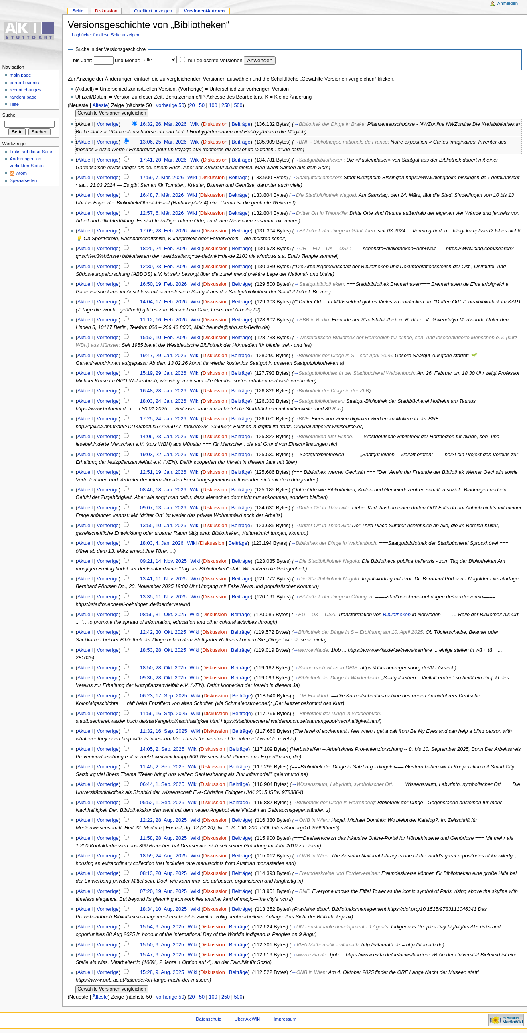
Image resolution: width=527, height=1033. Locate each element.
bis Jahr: (82, 60)
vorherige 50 (170, 105)
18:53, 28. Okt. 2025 (163, 650)
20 (192, 105)
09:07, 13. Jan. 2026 (163, 508)
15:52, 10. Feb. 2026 (163, 337)
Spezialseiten (23, 180)
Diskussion (215, 124)
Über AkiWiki (248, 1019)
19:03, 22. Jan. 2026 (163, 454)
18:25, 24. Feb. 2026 (163, 248)
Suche (9, 115)
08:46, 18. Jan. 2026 (163, 490)
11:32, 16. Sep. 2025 (163, 731)
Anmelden (507, 3)
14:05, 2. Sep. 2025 (162, 749)
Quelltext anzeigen (153, 10)
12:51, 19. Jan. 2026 (163, 472)
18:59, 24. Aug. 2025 (163, 856)
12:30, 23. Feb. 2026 (163, 266)
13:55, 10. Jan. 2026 (163, 525)
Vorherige (107, 124)
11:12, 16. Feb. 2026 (163, 320)
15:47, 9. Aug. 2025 (162, 955)
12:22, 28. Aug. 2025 (163, 820)
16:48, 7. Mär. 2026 (162, 195)
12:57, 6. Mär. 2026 (162, 213)
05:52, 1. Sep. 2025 (162, 802)
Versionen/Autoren (204, 10)
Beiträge (240, 124)
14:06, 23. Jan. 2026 (163, 436)
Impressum (285, 1019)
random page (23, 97)
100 (213, 105)
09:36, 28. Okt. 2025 (163, 678)
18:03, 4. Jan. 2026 (162, 543)
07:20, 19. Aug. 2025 (163, 891)
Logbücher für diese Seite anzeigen (105, 34)
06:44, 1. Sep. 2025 (162, 784)
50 (202, 105)
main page (20, 75)
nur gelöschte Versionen (215, 60)
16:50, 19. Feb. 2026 (163, 284)
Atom (21, 173)
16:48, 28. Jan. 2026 (163, 391)
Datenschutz (208, 1019)
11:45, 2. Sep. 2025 (162, 767)
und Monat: (127, 60)
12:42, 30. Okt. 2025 (163, 632)
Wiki (195, 124)
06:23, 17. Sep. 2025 (163, 696)
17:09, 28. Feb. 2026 (163, 231)
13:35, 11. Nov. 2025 (163, 597)
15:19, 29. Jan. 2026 (163, 373)
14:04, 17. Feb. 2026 (163, 302)
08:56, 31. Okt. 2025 (163, 614)
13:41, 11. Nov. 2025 (163, 579)
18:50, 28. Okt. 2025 (163, 668)
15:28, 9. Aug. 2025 (162, 972)
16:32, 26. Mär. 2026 (163, 124)
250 (225, 105)
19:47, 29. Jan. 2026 (163, 355)
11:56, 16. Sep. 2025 (163, 713)
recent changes (25, 89)
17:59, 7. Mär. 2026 (162, 177)
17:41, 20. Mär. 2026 (163, 160)
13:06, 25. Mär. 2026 (163, 142)
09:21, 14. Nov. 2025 (163, 561)
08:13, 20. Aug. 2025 (163, 873)
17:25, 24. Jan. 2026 (163, 419)
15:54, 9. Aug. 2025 (162, 927)
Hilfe (14, 104)
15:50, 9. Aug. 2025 (162, 945)
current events (24, 82)
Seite (77, 10)
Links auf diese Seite (31, 151)
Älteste (100, 105)
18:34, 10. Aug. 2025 (163, 909)
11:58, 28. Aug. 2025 (163, 838)
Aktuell (85, 142)
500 (238, 105)
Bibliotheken (397, 614)
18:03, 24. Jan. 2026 (163, 401)
